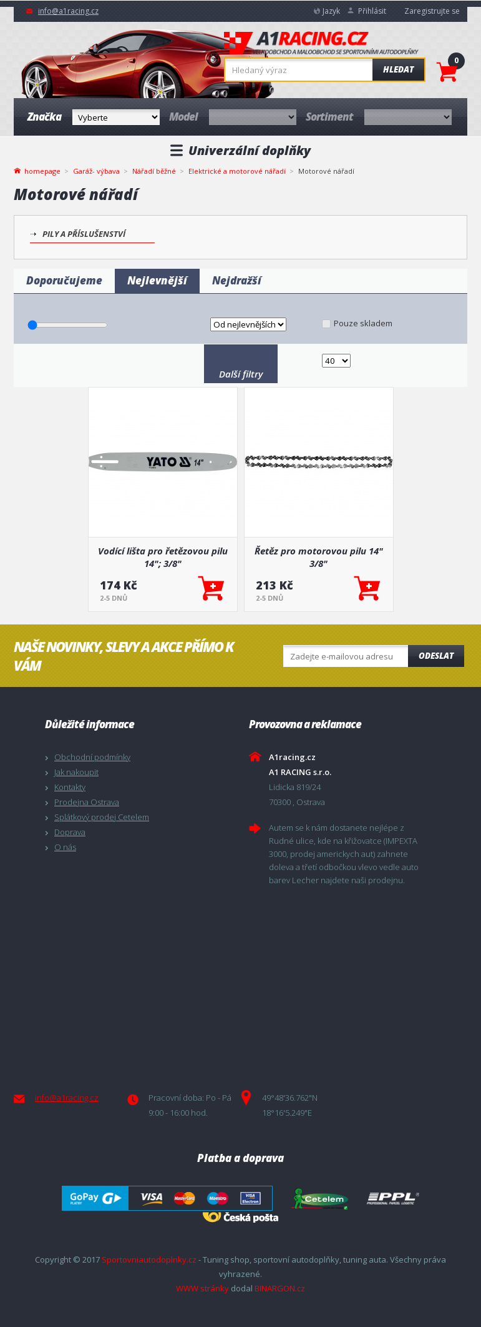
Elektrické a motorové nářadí (237, 171)
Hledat (398, 69)
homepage (42, 170)
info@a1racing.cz (68, 11)
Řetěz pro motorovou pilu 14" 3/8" (319, 556)
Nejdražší (236, 280)
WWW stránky (202, 1288)
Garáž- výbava (96, 171)
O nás (65, 847)
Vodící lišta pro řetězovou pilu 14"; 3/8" (163, 556)
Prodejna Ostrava (86, 802)
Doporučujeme (64, 280)
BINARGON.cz (280, 1288)
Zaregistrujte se (432, 11)
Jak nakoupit (76, 772)
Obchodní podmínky (92, 757)
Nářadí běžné (154, 171)
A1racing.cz (321, 44)
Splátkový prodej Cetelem (101, 817)
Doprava (69, 832)
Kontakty (69, 787)
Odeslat (436, 655)
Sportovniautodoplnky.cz (149, 1259)
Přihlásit (372, 11)
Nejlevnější (157, 280)
